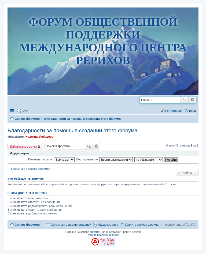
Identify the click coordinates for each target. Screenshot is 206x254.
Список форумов (27, 224)
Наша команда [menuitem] (108, 224)
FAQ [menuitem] (25, 110)
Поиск (185, 100)
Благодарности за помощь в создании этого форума (73, 130)
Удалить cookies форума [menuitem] (142, 224)
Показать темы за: (51, 159)
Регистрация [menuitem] (173, 110)
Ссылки (12, 110)
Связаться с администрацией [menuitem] (71, 224)
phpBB (94, 231)
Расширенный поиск (192, 100)
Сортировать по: (104, 159)
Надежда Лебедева (39, 136)
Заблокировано (23, 146)
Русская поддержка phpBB (102, 234)
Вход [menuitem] (192, 110)
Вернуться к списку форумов (30, 168)
